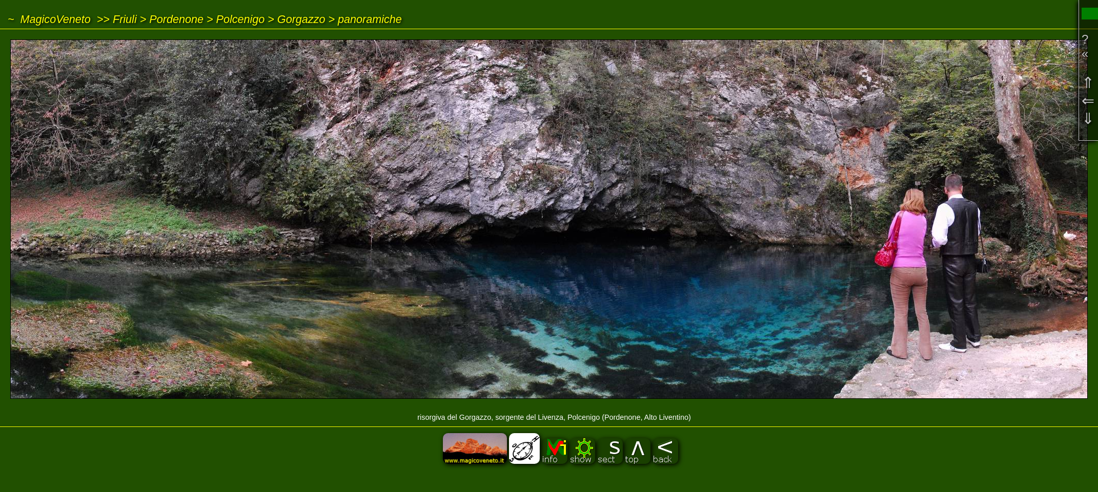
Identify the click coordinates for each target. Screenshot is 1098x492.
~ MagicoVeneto (49, 19)
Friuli (125, 19)
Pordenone (176, 19)
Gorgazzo (301, 19)
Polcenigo (240, 19)
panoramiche (370, 19)
